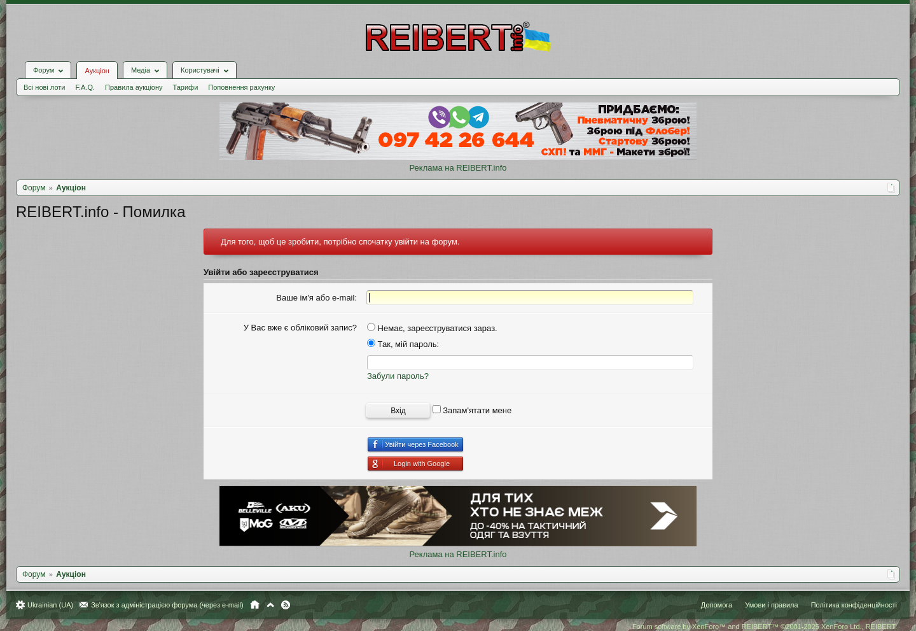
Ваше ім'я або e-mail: (316, 297)
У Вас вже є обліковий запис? (300, 327)
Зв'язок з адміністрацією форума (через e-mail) (167, 605)
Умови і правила (771, 605)
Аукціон (97, 70)
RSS (285, 604)
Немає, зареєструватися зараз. (432, 328)
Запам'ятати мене (472, 410)
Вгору (270, 604)
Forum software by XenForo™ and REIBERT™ (764, 626)
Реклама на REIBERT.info (457, 168)
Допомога (716, 605)
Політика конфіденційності (854, 605)
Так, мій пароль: (403, 344)
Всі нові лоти (44, 87)
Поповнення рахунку (241, 87)
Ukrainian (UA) (50, 605)
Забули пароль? (398, 376)
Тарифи (185, 87)
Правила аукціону (133, 87)
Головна (255, 604)
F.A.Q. (85, 87)
